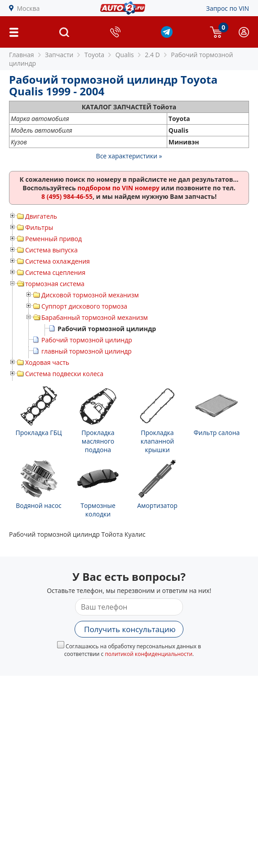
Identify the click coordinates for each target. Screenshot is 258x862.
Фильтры (39, 227)
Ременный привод (53, 238)
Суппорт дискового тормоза (84, 306)
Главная (21, 54)
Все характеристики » (129, 156)
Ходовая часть (47, 362)
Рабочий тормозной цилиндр (86, 340)
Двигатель (41, 216)
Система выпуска (51, 250)
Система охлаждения (57, 261)
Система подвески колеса (64, 373)
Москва (28, 8)
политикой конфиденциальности (148, 654)
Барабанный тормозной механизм (94, 317)
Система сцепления (55, 272)
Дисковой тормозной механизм (90, 295)
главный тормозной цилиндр (86, 351)
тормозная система (55, 283)
